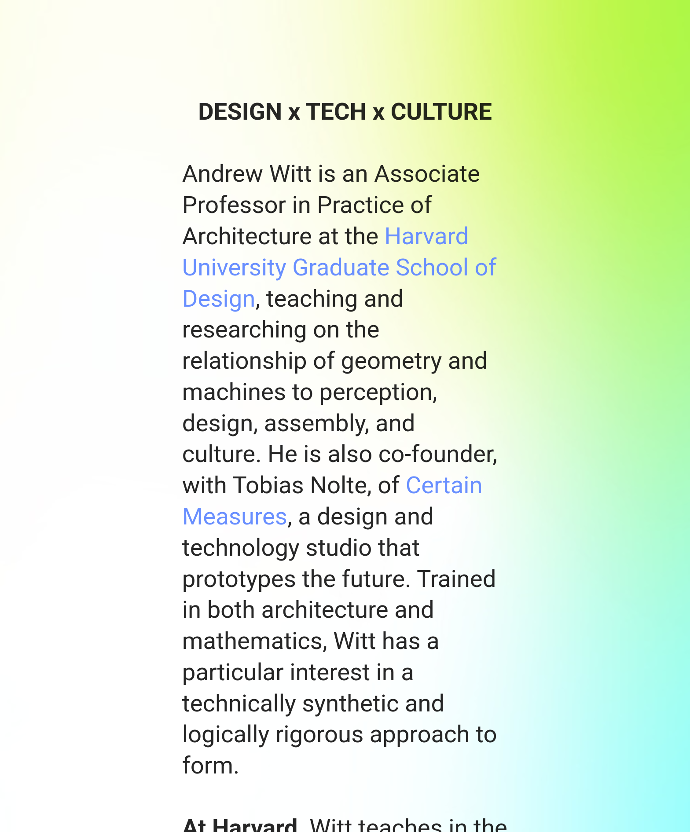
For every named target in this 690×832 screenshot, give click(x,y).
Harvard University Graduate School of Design (339, 267)
